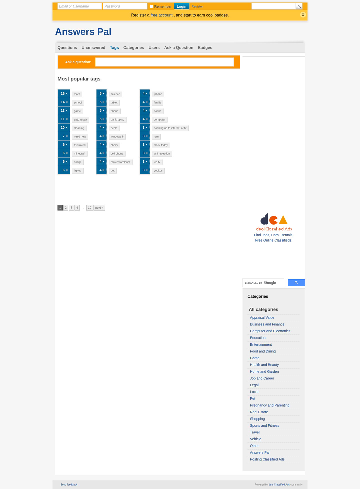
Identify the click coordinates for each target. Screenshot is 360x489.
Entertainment (261, 344)
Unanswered (93, 48)
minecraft (79, 153)
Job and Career (262, 378)
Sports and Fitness (264, 426)
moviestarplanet (120, 162)
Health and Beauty (264, 365)
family (157, 102)
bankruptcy (117, 119)
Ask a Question (178, 48)
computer (159, 119)
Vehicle (255, 439)
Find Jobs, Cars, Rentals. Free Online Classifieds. (273, 235)
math (77, 94)
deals (114, 128)
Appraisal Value (262, 318)
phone (114, 111)
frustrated (80, 145)
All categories (263, 309)
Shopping (257, 419)
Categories (134, 48)
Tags (114, 48)
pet (112, 170)
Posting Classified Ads (267, 459)
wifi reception (162, 153)
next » (99, 208)
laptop (78, 170)
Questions (67, 48)
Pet (252, 398)
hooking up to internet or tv (170, 128)
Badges (205, 48)
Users (154, 48)
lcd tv (157, 162)
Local (254, 392)
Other (254, 446)
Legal (254, 385)
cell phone (117, 153)
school (78, 102)
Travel (255, 432)
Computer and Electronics (270, 331)
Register (197, 6)
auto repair (80, 119)
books (157, 111)
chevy (114, 145)
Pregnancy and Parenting (270, 405)
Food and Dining (263, 351)
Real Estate (259, 412)
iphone (158, 94)
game (77, 111)
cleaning (79, 128)
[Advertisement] (274, 133)
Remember (163, 6)
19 (89, 208)
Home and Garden (264, 372)
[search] (263, 283)
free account (162, 15)
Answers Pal (83, 31)
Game (255, 358)
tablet (114, 102)
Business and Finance (267, 324)
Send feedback (68, 484)
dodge (78, 162)
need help (80, 136)
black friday (161, 145)
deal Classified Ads (279, 484)
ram (156, 136)
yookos (158, 170)
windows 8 (117, 136)
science (115, 94)
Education (258, 338)
